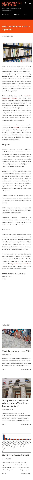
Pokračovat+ (26, 369)
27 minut (16, 127)
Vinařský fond (7, 276)
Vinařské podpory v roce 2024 (16, 351)
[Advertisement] (16, 302)
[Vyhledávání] (26, 3)
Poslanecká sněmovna (18, 274)
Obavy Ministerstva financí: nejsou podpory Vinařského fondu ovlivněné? (15, 403)
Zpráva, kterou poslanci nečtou (20, 264)
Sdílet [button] (4, 279)
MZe (8, 274)
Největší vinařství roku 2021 (15, 455)
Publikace (16, 14)
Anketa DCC (5, 14)
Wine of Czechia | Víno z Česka (12, 4)
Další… (26, 14)
